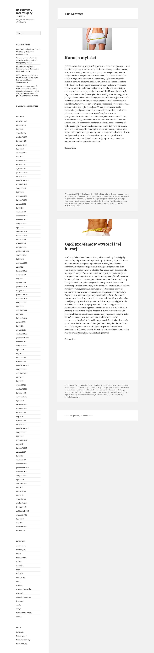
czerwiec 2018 (21, 405)
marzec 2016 (21, 491)
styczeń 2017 (21, 460)
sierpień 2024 (21, 188)
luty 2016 (19, 495)
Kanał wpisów (21, 636)
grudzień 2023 (21, 216)
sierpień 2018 (21, 397)
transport (19, 601)
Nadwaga (121, 199)
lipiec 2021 (20, 306)
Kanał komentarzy (23, 640)
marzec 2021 (21, 322)
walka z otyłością (116, 203)
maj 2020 (19, 353)
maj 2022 (19, 267)
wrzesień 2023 (21, 220)
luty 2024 (19, 208)
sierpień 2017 (21, 432)
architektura (21, 546)
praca (18, 581)
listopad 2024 (21, 176)
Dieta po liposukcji (109, 196)
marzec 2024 (21, 204)
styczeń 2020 (21, 361)
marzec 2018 (21, 413)
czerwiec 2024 (21, 196)
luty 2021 (19, 326)
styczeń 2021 (21, 330)
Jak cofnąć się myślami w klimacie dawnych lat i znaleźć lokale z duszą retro (27, 68)
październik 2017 (22, 428)
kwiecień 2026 (21, 121)
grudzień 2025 (21, 137)
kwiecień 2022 (21, 271)
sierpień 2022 (21, 255)
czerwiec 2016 (21, 483)
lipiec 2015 (20, 519)
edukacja (19, 565)
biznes (18, 554)
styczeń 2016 (21, 499)
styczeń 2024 (21, 212)
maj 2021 (19, 314)
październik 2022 (22, 251)
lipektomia (89, 199)
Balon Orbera (100, 194)
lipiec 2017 (20, 436)
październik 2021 (22, 294)
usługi (18, 609)
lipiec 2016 (20, 479)
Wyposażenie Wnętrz (24, 613)
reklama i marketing (24, 589)
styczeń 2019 (21, 385)
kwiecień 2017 (21, 448)
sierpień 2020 (21, 346)
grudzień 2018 (21, 389)
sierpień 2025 (21, 145)
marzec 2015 (21, 531)
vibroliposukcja (90, 203)
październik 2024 (22, 180)
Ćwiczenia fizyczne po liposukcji (89, 196)
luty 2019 (19, 381)
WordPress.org (21, 644)
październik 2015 (22, 511)
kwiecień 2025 (21, 161)
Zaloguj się (20, 632)
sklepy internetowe (23, 597)
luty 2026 (19, 129)
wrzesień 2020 (21, 342)
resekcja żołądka (77, 203)
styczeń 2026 (21, 133)
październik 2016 (22, 468)
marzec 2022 (21, 275)
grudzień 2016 (21, 464)
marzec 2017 (21, 452)
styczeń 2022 (21, 283)
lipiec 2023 (20, 228)
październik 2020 (22, 338)
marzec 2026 (21, 125)
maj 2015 (19, 523)
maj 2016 (19, 487)
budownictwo (21, 558)
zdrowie (19, 617)
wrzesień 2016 (21, 472)
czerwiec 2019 (21, 373)
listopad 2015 (21, 507)
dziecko (19, 562)
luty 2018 (19, 416)
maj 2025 (19, 157)
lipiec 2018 (20, 401)
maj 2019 (19, 377)
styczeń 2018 (21, 420)
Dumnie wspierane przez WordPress (78, 415)
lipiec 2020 (20, 350)
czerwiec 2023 (21, 231)
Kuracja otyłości (80, 57)
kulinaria (19, 573)
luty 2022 (19, 279)
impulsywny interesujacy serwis (24, 13)
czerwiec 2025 (21, 153)
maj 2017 (19, 444)
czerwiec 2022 (21, 263)
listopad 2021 (21, 291)
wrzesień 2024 (21, 184)
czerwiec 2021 (21, 310)
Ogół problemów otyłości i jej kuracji (93, 246)
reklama (19, 585)
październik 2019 (22, 365)
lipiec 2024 (20, 192)
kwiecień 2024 (21, 200)
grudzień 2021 (21, 287)
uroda (18, 605)
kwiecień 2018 (21, 409)
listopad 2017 (21, 424)
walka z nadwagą (103, 203)
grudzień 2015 (21, 503)
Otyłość (106, 201)
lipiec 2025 (20, 149)
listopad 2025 (21, 141)
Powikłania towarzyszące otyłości (80, 104)
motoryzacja (21, 577)
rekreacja (19, 593)
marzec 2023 (21, 239)
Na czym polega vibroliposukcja (105, 199)
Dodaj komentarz (73, 206)
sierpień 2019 (21, 369)
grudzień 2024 (21, 172)
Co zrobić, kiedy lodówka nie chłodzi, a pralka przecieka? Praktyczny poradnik (27, 60)
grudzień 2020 (21, 334)
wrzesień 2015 (21, 515)
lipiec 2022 (20, 259)
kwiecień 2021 (21, 318)
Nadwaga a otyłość (72, 201)
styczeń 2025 (21, 168)
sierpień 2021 (21, 302)
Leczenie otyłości (77, 199)
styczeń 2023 (21, 243)
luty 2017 (19, 456)
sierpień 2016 (21, 475)
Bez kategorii (21, 550)
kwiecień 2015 (21, 527)
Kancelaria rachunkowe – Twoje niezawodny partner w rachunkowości (28, 51)
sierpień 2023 (21, 224)
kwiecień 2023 (21, 235)
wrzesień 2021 (21, 298)
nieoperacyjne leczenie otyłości (91, 201)
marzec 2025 (21, 165)
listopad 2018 (21, 393)
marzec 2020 (21, 357)
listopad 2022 (21, 247)
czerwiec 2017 (21, 440)
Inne (18, 569)
